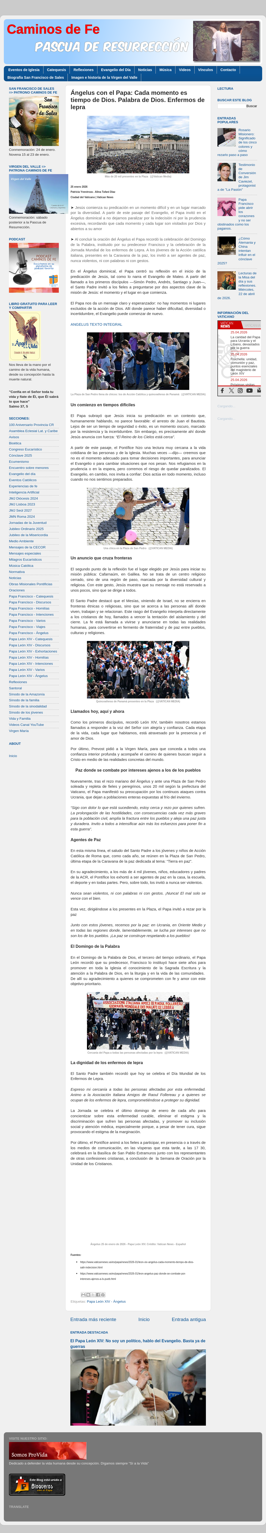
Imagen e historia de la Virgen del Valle (104, 77)
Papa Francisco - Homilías (29, 608)
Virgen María (19, 731)
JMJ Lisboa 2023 (22, 504)
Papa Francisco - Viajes (27, 627)
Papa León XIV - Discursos (29, 645)
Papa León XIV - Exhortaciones (33, 651)
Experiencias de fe (23, 486)
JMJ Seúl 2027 (20, 510)
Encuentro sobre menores (29, 468)
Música (165, 70)
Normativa (17, 572)
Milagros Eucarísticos (25, 559)
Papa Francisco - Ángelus (29, 633)
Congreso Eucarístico (25, 449)
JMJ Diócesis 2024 (23, 498)
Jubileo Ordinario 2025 (26, 529)
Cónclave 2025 (20, 455)
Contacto (228, 70)
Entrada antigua (189, 1319)
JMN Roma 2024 (22, 516)
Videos (185, 70)
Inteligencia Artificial (24, 492)
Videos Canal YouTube (26, 725)
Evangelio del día (22, 474)
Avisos (14, 437)
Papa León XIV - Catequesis (30, 639)
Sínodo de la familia (24, 700)
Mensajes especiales (25, 553)
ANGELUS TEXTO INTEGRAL (96, 324)
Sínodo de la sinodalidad (28, 706)
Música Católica (21, 566)
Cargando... (226, 406)
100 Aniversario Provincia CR (31, 425)
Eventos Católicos (23, 480)
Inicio (144, 1319)
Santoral (15, 688)
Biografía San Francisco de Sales (35, 77)
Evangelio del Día (116, 70)
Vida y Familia (20, 718)
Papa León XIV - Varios (27, 670)
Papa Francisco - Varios (27, 621)
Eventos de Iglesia (24, 70)
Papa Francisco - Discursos (30, 602)
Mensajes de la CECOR (27, 547)
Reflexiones (83, 70)
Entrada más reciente (93, 1319)
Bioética (15, 443)
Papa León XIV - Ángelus (106, 1301)
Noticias (145, 70)
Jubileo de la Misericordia (28, 535)
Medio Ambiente (21, 541)
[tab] (229, 325)
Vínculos (205, 70)
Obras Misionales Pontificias (30, 584)
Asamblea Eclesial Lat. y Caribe (33, 431)
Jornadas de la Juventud (28, 523)
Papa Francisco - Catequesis (31, 596)
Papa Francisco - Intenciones (31, 614)
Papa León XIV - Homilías (29, 657)
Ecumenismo (19, 462)
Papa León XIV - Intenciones (31, 664)
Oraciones (17, 590)
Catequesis (56, 70)
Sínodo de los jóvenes (26, 712)
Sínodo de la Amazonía (27, 694)
